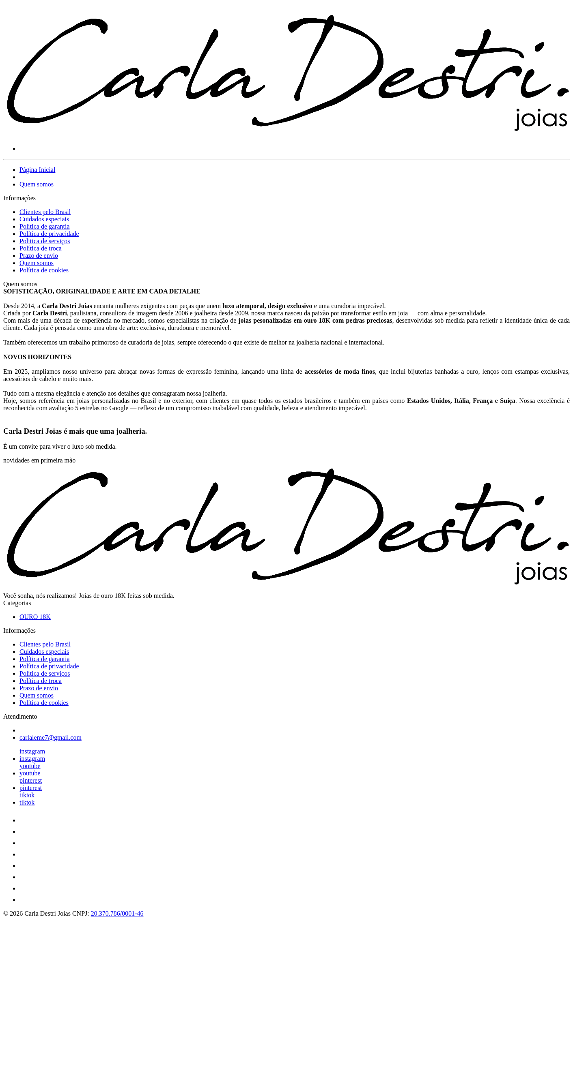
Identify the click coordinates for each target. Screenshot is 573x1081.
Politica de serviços (44, 241)
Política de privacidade (49, 233)
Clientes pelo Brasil (45, 211)
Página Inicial (37, 169)
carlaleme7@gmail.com (50, 737)
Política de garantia (44, 226)
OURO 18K (35, 616)
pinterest (30, 780)
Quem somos (36, 184)
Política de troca (40, 248)
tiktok (26, 795)
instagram (32, 751)
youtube (30, 765)
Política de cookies (44, 270)
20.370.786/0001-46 (117, 913)
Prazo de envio (38, 255)
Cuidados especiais (44, 219)
